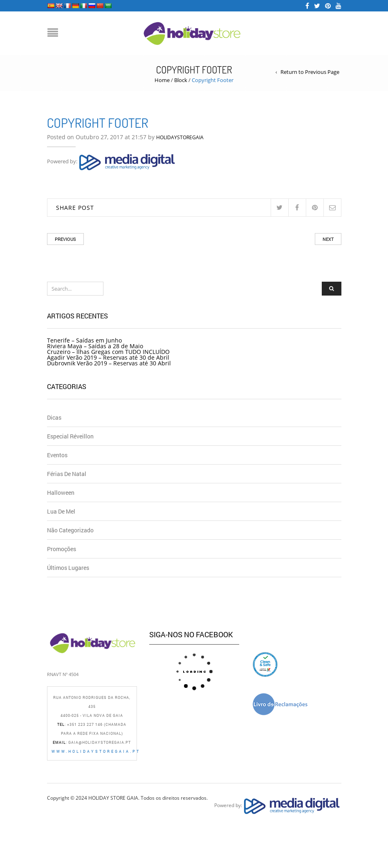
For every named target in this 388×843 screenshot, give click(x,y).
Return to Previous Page (309, 72)
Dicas (54, 417)
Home (162, 80)
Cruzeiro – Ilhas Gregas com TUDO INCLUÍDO (108, 352)
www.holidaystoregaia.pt (96, 751)
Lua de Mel (61, 511)
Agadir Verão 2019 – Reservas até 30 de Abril (108, 357)
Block (180, 80)
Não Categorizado (70, 530)
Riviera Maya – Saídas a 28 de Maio (95, 346)
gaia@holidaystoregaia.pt (99, 742)
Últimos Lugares (68, 568)
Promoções (61, 549)
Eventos (57, 455)
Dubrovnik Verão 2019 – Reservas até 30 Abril (109, 363)
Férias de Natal (66, 474)
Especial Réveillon (70, 436)
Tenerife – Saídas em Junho (84, 340)
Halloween (60, 492)
